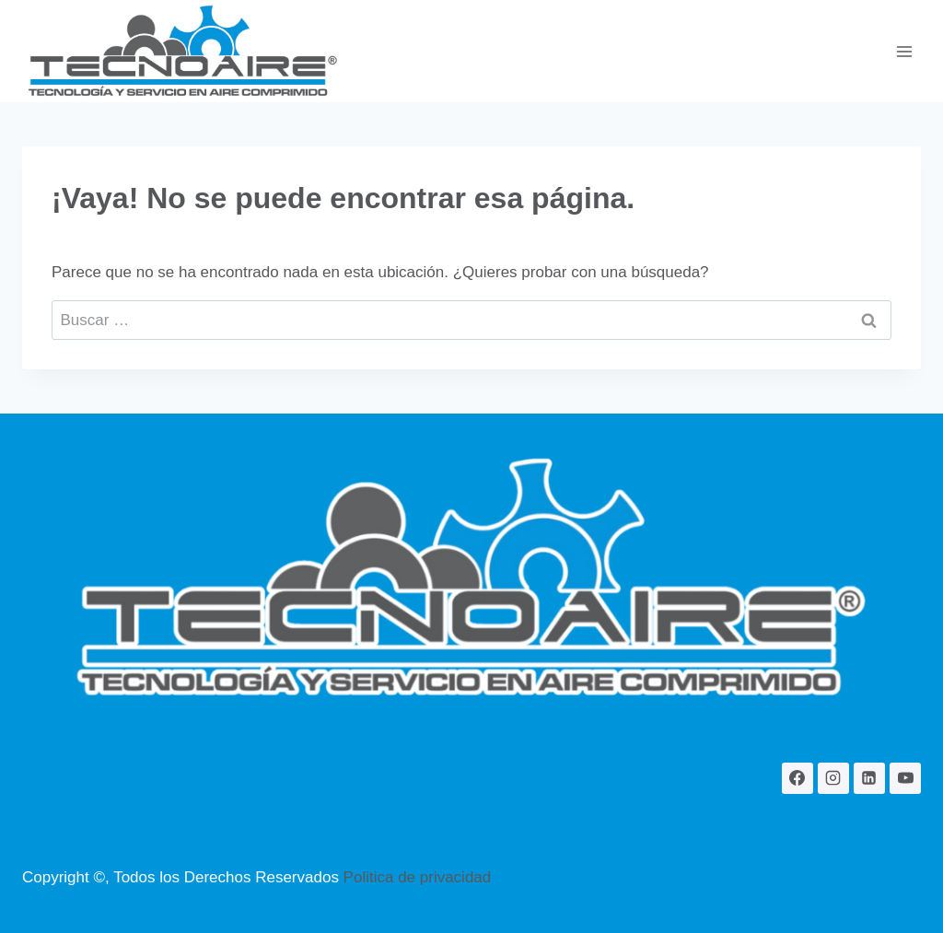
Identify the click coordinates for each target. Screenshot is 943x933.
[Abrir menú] (904, 51)
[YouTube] (905, 778)
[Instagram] (833, 778)
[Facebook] (797, 778)
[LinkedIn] (869, 778)
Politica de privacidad (417, 877)
